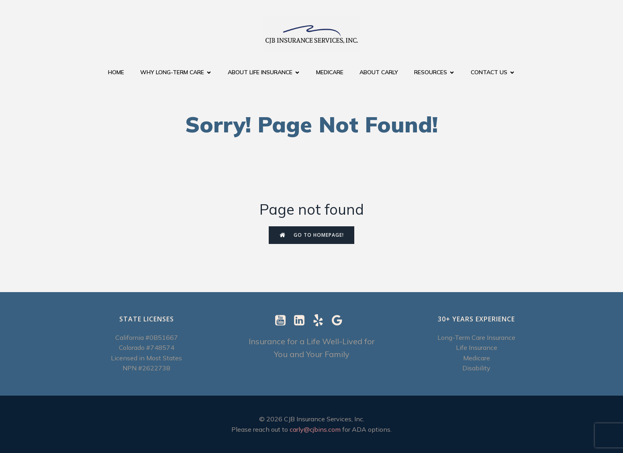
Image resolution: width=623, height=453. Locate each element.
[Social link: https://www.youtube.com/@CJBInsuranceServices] (283, 320)
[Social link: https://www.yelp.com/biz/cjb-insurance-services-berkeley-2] (321, 320)
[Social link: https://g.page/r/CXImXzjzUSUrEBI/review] (340, 320)
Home (116, 72)
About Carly (379, 72)
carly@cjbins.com (315, 429)
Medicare (329, 72)
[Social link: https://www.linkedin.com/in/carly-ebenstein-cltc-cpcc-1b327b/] (302, 320)
